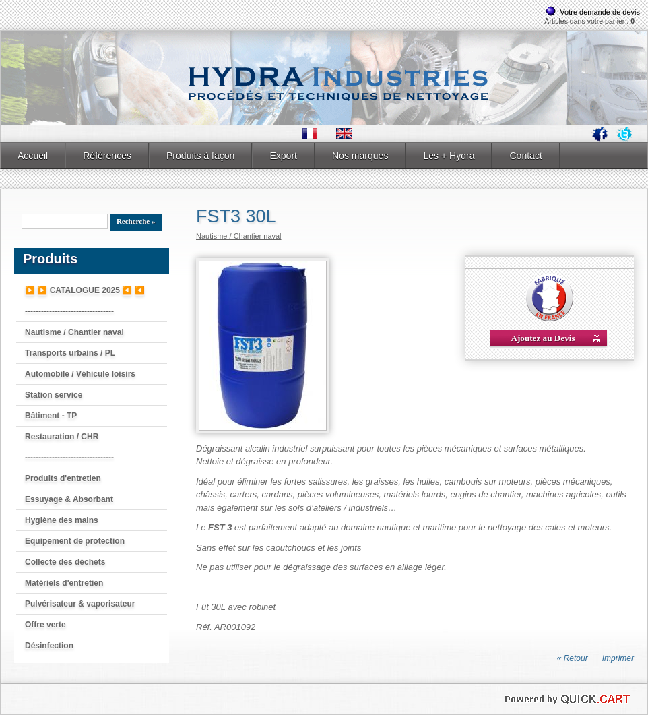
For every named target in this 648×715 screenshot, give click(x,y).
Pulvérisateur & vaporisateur (80, 604)
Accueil (33, 155)
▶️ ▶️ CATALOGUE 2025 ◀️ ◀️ (85, 290)
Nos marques (360, 155)
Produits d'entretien (63, 478)
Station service (53, 395)
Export (283, 155)
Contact (525, 155)
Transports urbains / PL (70, 353)
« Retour (572, 658)
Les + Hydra (448, 155)
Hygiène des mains (61, 520)
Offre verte (45, 624)
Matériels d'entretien (64, 583)
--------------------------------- (69, 311)
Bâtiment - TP (51, 416)
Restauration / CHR (61, 436)
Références (107, 155)
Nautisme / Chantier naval (74, 332)
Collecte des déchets (65, 562)
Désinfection (49, 645)
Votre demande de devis (600, 12)
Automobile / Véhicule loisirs (80, 374)
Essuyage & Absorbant (69, 499)
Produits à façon (200, 155)
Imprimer (618, 658)
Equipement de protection (75, 541)
